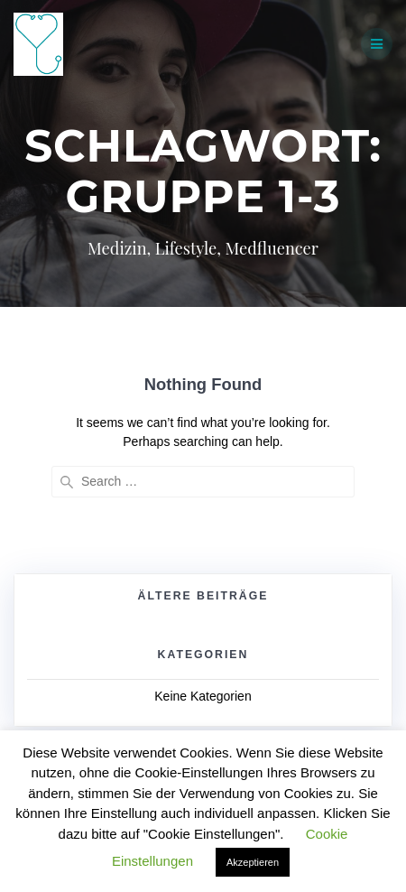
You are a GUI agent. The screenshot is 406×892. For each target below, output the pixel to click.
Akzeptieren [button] (252, 862)
